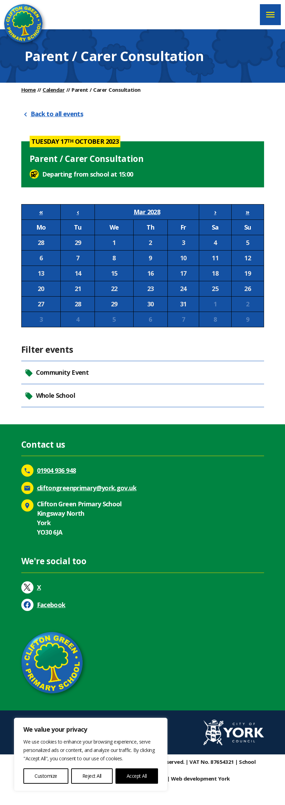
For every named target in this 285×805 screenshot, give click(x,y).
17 (183, 273)
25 (215, 288)
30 (150, 304)
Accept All (137, 776)
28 (41, 242)
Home (28, 89)
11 (215, 258)
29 (78, 242)
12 (247, 258)
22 (114, 288)
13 (41, 273)
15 (114, 273)
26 (247, 288)
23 (150, 288)
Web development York (200, 778)
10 (183, 258)
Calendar (54, 89)
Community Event (57, 372)
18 (215, 273)
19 (247, 273)
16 (150, 273)
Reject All (92, 776)
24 (183, 288)
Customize (46, 776)
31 (183, 304)
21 (78, 288)
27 (41, 304)
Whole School (50, 395)
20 (41, 288)
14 (78, 273)
